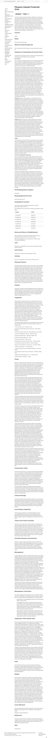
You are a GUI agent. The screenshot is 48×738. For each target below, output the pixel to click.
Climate (6, 34)
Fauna (6, 37)
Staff (6, 58)
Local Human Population (7, 43)
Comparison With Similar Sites (8, 56)
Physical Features (8, 33)
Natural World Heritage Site (9, 12)
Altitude (6, 31)
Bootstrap (19, 735)
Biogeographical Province (8, 22)
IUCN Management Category (8, 19)
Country (18, 1)
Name (6, 10)
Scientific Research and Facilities (8, 49)
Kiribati (28, 13)
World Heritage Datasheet (10, 1)
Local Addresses (8, 61)
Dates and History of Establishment (9, 26)
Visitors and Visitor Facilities (8, 46)
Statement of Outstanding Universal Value (9, 16)
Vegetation (7, 36)
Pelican (16, 735)
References (7, 62)
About (23, 1)
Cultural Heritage (8, 40)
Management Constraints (7, 53)
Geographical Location (9, 24)
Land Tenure (7, 30)
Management (7, 50)
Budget (6, 59)
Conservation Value (8, 39)
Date (6, 64)
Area (5, 28)
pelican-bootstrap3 (11, 735)
